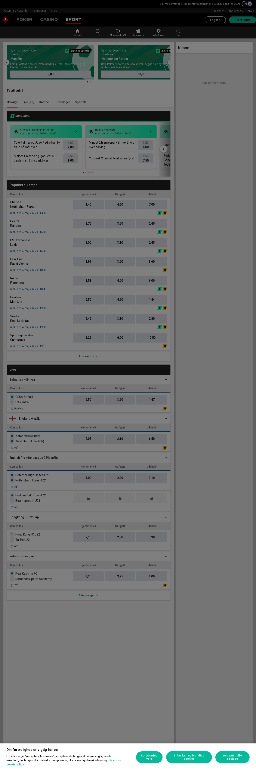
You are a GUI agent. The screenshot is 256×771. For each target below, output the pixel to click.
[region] (128, 757)
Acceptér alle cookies (232, 757)
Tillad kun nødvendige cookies (189, 757)
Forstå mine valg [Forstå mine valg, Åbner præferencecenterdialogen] (149, 757)
